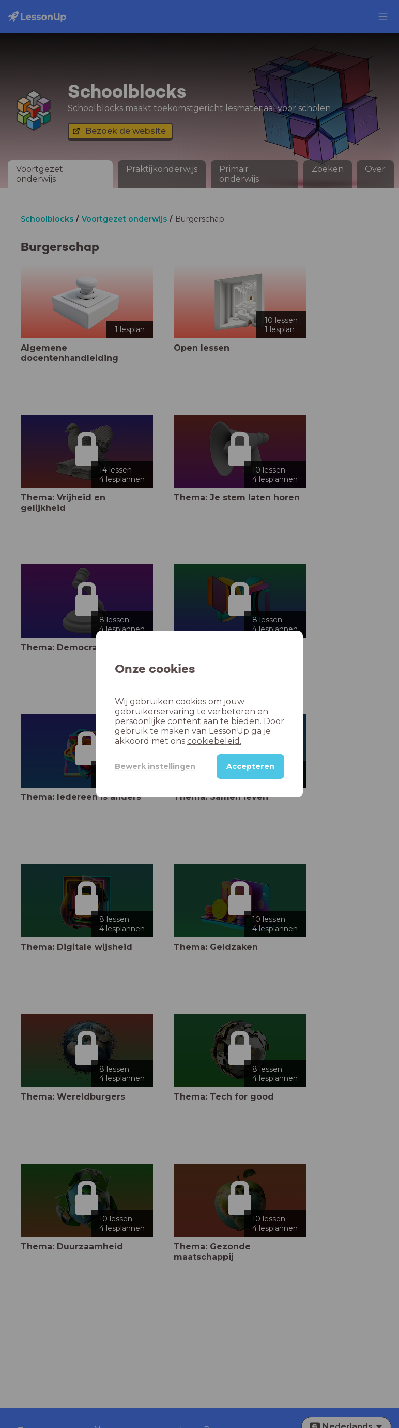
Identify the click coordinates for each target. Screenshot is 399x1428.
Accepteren (250, 766)
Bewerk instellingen (155, 766)
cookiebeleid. (214, 741)
